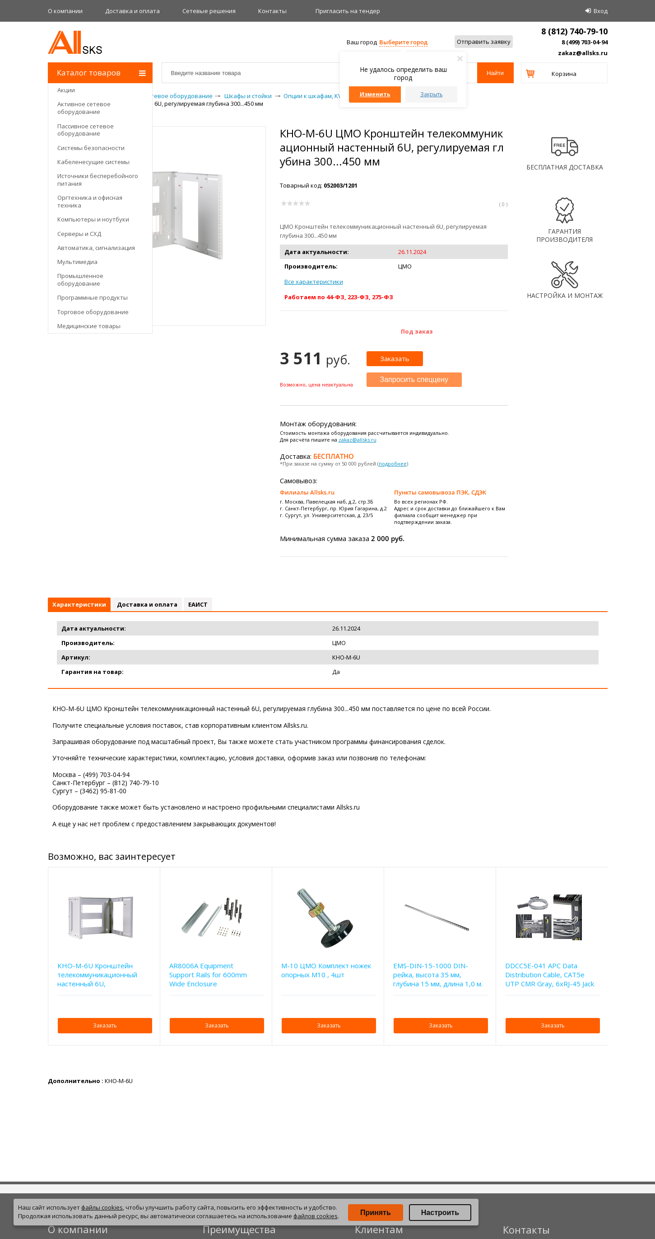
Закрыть (431, 94)
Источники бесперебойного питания (97, 180)
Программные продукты (92, 297)
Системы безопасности (91, 148)
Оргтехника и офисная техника (89, 201)
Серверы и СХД (79, 234)
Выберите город (403, 42)
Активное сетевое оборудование (84, 108)
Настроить (440, 1212)
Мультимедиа (77, 262)
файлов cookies (315, 1216)
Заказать (394, 358)
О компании (65, 11)
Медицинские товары (89, 326)
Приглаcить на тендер (348, 11)
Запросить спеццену (414, 379)
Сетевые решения (209, 11)
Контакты (272, 11)
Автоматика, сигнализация (96, 248)
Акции (66, 90)
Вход (601, 11)
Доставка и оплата (132, 11)
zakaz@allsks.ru (583, 53)
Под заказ (417, 331)
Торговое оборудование (93, 312)
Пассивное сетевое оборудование (85, 130)
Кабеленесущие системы (93, 162)
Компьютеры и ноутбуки (93, 219)
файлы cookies (102, 1207)
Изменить (375, 94)
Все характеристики (313, 282)
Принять (375, 1212)
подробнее (393, 463)
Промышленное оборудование (80, 279)
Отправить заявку (484, 42)
